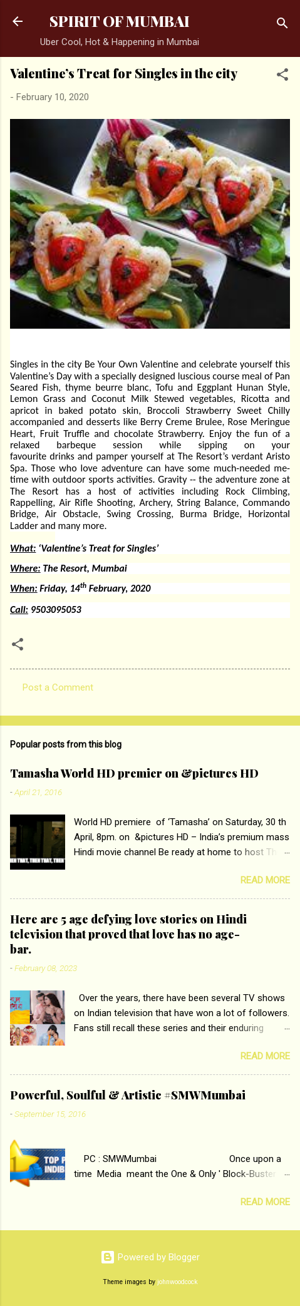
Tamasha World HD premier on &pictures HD (134, 773)
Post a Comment (58, 687)
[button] (282, 76)
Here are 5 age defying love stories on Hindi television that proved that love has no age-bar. (128, 934)
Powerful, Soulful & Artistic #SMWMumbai (128, 1095)
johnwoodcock (177, 1282)
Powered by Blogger (150, 1257)
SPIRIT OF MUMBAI (119, 21)
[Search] (282, 25)
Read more (265, 880)
